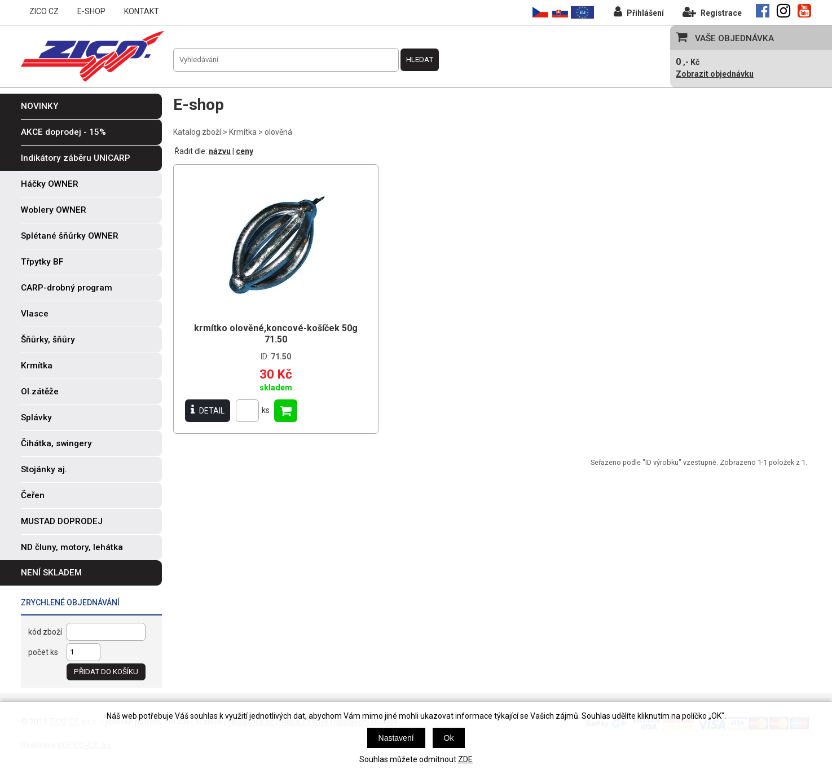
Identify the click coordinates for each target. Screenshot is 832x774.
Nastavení (396, 737)
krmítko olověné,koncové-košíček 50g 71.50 (276, 334)
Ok (449, 737)
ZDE (465, 759)
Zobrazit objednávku (715, 73)
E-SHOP (91, 11)
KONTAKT (141, 11)
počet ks (43, 652)
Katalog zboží (197, 132)
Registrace (712, 11)
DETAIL (207, 410)
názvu (220, 151)
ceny (244, 151)
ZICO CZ (44, 11)
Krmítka (243, 132)
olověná (278, 132)
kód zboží (45, 631)
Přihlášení (639, 11)
